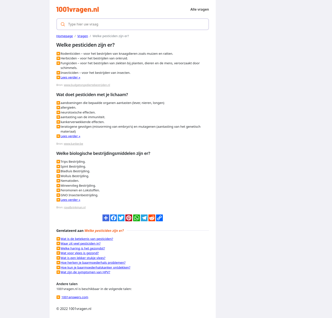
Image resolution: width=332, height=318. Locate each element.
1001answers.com (74, 297)
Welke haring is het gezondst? (83, 248)
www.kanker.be (73, 144)
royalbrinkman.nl (75, 207)
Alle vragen (199, 9)
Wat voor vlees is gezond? (80, 253)
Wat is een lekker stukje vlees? (83, 258)
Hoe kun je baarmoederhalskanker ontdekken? (95, 267)
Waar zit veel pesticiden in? (81, 243)
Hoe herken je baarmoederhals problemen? (93, 262)
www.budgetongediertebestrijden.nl (87, 85)
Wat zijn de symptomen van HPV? (85, 272)
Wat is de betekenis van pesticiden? (87, 239)
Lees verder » (70, 77)
